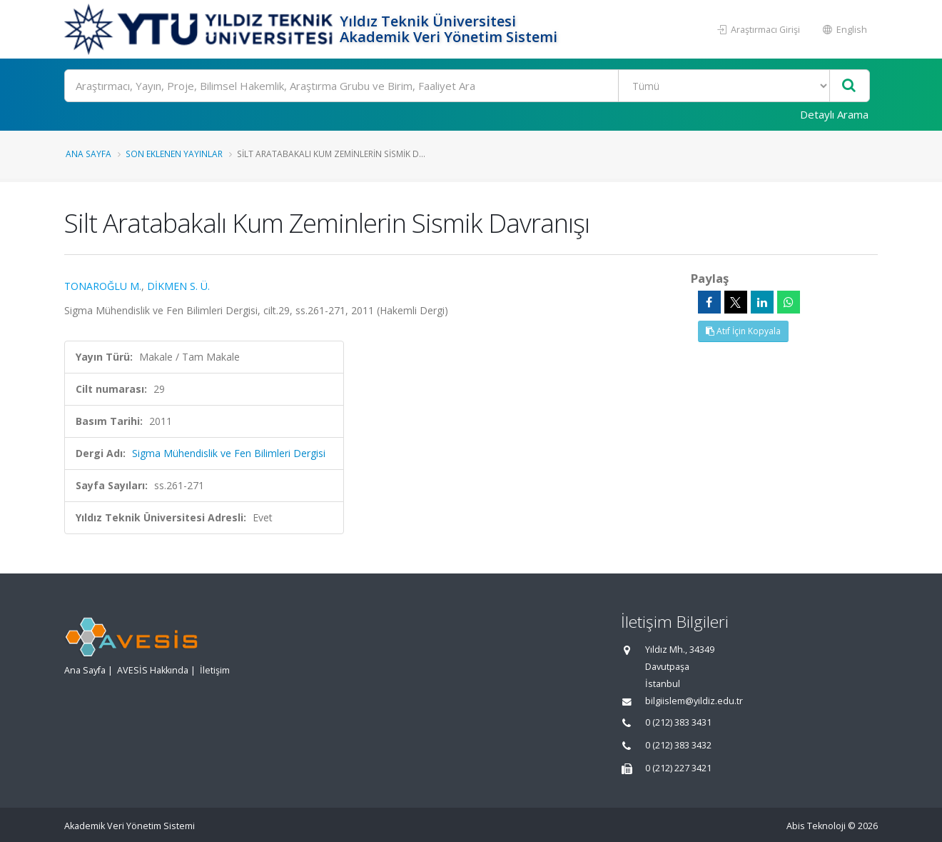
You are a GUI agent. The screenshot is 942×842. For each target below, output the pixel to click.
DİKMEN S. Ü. (178, 286)
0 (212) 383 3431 (678, 722)
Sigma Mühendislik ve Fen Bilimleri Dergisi (228, 453)
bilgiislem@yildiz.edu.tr (694, 701)
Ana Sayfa (88, 153)
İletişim (215, 670)
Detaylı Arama (834, 114)
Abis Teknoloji (816, 826)
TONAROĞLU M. (102, 286)
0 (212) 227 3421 (678, 768)
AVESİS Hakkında (152, 670)
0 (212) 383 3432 (678, 745)
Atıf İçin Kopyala (743, 331)
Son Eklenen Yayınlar (174, 153)
